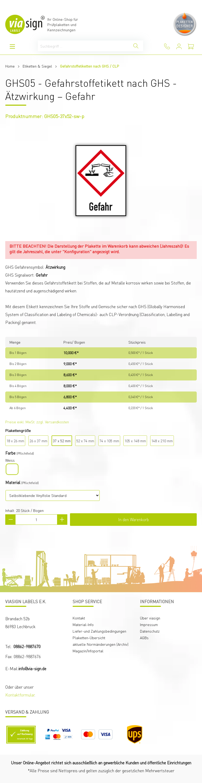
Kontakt (79, 618)
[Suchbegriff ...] (83, 45)
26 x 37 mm (38, 440)
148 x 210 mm (162, 440)
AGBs (144, 637)
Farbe (10, 452)
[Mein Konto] (179, 46)
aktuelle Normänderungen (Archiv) (100, 644)
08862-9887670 (27, 646)
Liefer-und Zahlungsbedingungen (99, 631)
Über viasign (150, 618)
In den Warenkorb (133, 519)
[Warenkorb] (191, 46)
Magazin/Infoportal (88, 650)
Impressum (149, 624)
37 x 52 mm (62, 440)
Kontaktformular (19, 695)
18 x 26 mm (15, 440)
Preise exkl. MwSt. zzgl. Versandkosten (37, 421)
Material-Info (83, 624)
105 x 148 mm (135, 440)
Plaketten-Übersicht (89, 637)
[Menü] (12, 46)
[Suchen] (136, 45)
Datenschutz (150, 631)
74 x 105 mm (109, 440)
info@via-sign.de (32, 668)
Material (12, 482)
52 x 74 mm (85, 440)
